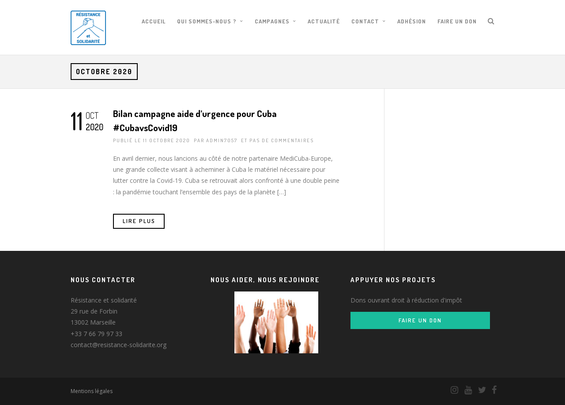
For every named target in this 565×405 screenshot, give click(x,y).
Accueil (154, 21)
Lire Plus (139, 220)
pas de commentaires (281, 140)
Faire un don (457, 21)
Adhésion (411, 21)
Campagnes (272, 21)
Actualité (324, 21)
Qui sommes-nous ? (207, 21)
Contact (365, 21)
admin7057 (221, 140)
